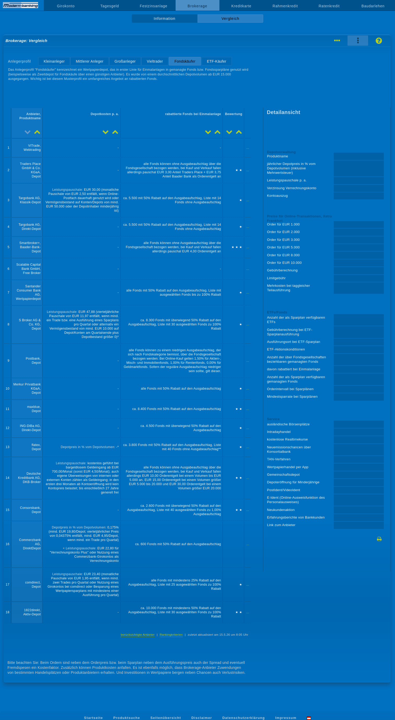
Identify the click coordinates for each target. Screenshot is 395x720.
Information (164, 18)
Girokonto (66, 6)
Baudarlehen (373, 6)
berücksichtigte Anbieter (138, 634)
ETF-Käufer (216, 61)
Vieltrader (155, 61)
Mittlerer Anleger (90, 61)
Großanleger (125, 61)
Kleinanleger (54, 61)
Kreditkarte (241, 6)
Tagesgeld (109, 6)
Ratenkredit (329, 6)
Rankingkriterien (171, 634)
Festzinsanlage (153, 6)
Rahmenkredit (285, 6)
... (247, 148)
